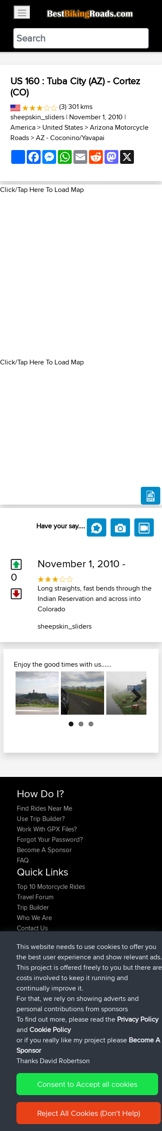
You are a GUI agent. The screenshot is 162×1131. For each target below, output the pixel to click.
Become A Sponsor (44, 849)
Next (133, 693)
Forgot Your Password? (50, 839)
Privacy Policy (138, 1049)
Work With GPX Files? (47, 829)
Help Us (28, 938)
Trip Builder (33, 907)
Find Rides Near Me (44, 808)
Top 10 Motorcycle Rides (51, 886)
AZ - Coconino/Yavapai (70, 138)
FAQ (23, 860)
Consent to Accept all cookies (87, 1114)
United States (62, 127)
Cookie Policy (50, 1060)
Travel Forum (35, 896)
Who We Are (34, 917)
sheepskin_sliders (37, 117)
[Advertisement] (81, 276)
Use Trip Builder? (41, 818)
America (22, 127)
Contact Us (32, 928)
